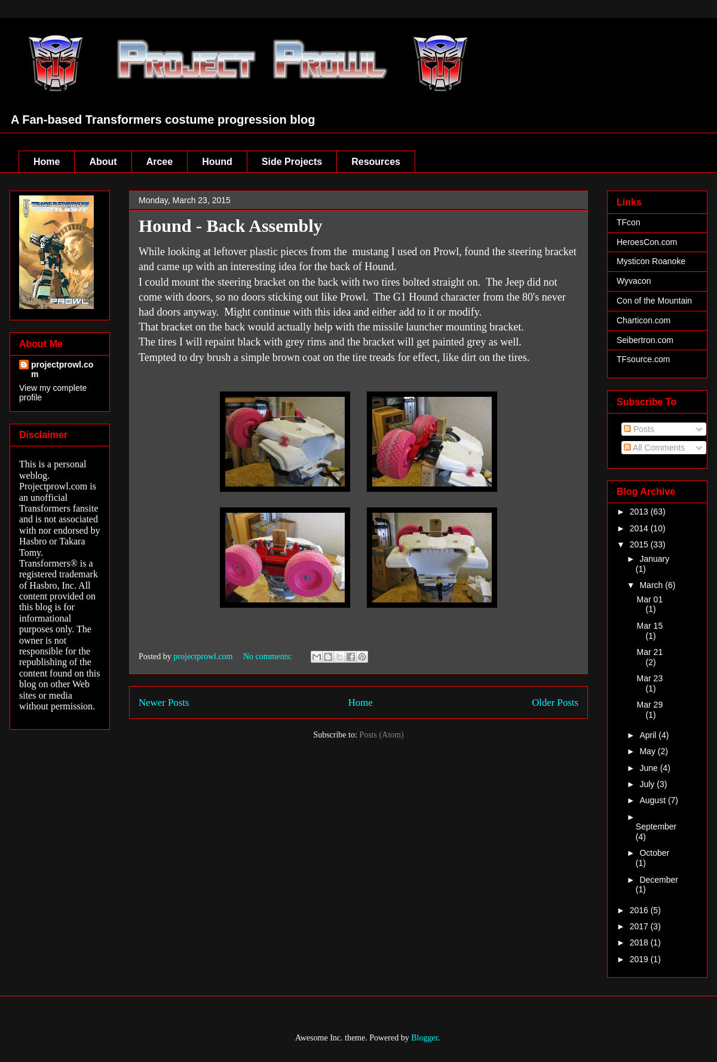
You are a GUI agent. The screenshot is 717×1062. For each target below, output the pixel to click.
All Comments (654, 447)
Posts (639, 429)
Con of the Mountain (654, 300)
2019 (640, 959)
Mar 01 (650, 599)
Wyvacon (634, 281)
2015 (640, 544)
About (103, 162)
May (648, 751)
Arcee (159, 162)
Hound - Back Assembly (231, 225)
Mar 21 (650, 652)
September (656, 826)
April (648, 735)
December (658, 880)
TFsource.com (643, 359)
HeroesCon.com (647, 242)
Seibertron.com (645, 340)
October (654, 853)
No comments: (269, 656)
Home (46, 162)
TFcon (629, 222)
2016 (640, 910)
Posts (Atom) (381, 734)
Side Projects (292, 162)
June (649, 768)
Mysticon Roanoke (651, 261)
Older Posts (555, 702)
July (648, 784)
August (653, 800)
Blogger (424, 1037)
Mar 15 (650, 626)
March (652, 585)
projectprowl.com (62, 369)
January (654, 559)
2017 (640, 926)
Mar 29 (650, 704)
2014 (640, 528)
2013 (640, 511)
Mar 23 (650, 678)
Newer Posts (164, 702)
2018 (640, 942)
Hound (217, 162)
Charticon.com (643, 320)
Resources (375, 162)
